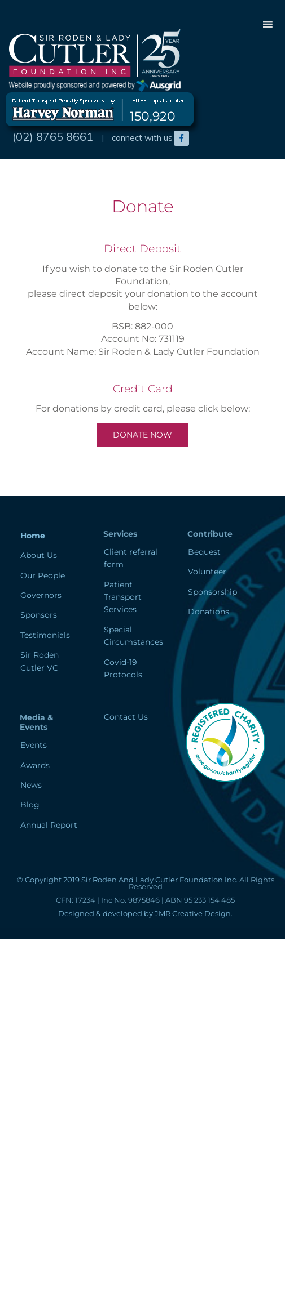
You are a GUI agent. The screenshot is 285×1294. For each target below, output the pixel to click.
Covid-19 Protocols (123, 668)
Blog (30, 805)
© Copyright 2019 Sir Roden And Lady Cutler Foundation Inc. (127, 879)
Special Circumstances (133, 635)
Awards (35, 765)
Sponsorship (212, 592)
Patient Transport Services (123, 597)
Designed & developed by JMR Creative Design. (145, 913)
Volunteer (207, 571)
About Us (38, 555)
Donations (208, 611)
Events (33, 745)
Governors (41, 595)
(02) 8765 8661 (52, 137)
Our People (42, 575)
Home (32, 535)
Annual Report (48, 825)
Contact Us (126, 717)
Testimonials (45, 635)
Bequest (204, 552)
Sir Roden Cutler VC (39, 661)
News (31, 785)
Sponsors (38, 615)
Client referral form (130, 558)
